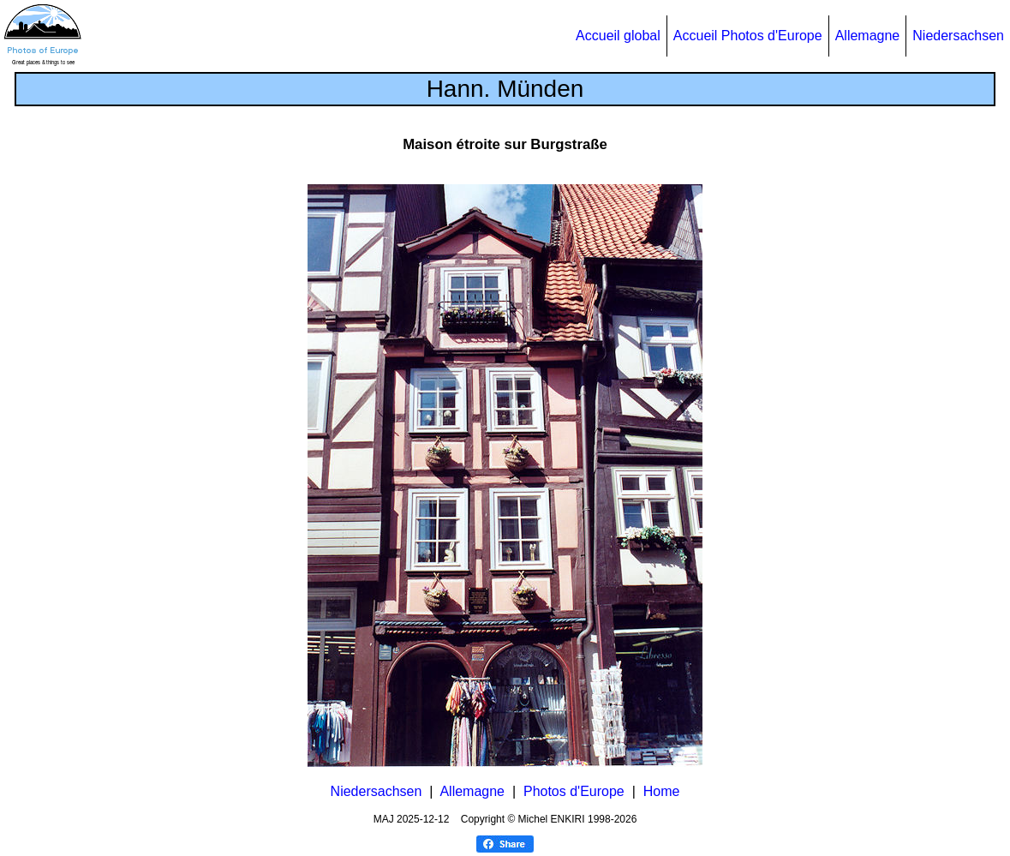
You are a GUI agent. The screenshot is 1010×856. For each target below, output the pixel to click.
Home (661, 791)
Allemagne (867, 35)
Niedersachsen (958, 35)
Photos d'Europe (574, 791)
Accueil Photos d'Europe (747, 35)
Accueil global (618, 35)
